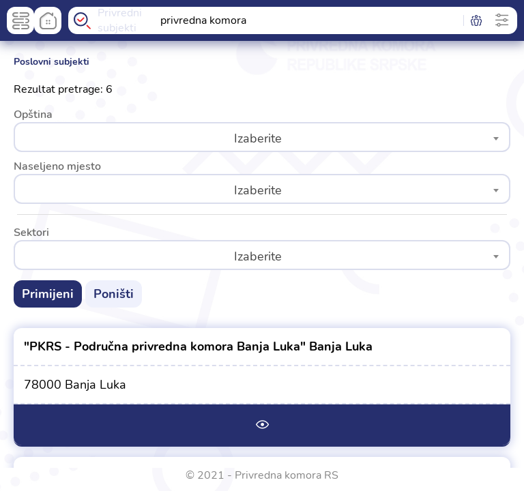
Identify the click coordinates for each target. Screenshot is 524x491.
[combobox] (262, 137)
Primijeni (48, 294)
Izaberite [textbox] (258, 138)
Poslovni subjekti (51, 61)
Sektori (31, 232)
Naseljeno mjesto (57, 166)
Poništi (113, 294)
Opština (33, 114)
